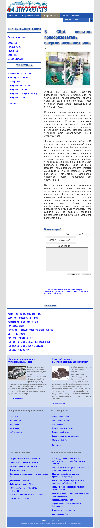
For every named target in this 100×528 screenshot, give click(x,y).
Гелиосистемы (14, 47)
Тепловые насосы (16, 37)
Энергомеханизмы (30, 15)
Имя (68, 234)
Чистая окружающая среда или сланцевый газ (30, 329)
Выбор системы (15, 59)
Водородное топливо (18, 77)
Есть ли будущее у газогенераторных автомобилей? (70, 360)
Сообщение (64, 246)
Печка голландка (16, 325)
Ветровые (12, 43)
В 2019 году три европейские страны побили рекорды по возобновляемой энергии (68, 461)
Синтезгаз (44, 520)
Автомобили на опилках (19, 73)
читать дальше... (15, 398)
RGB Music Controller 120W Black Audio (26, 346)
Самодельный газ (16, 97)
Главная (13, 15)
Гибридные (13, 51)
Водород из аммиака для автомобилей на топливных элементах (70, 468)
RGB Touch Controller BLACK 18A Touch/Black (29, 342)
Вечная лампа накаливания (64, 510)
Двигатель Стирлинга (18, 333)
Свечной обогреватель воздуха (23, 317)
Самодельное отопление (20, 85)
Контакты (75, 16)
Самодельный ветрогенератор (22, 93)
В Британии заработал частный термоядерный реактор (65, 475)
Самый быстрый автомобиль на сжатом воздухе (64, 290)
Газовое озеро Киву (60, 514)
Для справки (14, 81)
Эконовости (13, 103)
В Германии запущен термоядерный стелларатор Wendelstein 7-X (68, 481)
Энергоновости (51, 15)
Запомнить (86, 234)
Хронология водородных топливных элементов (21, 360)
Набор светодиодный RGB (20, 337)
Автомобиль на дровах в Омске (23, 321)
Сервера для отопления (62, 500)
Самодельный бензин (18, 89)
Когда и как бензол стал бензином (24, 313)
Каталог (65, 16)
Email (59, 240)
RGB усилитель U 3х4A (18, 350)
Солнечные (13, 55)
